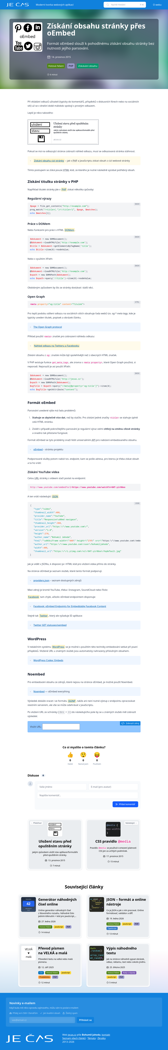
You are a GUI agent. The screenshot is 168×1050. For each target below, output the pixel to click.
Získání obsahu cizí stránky (49, 160)
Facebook (33, 597)
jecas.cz (72, 1034)
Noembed (39, 691)
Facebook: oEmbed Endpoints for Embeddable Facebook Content (70, 606)
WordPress (58, 646)
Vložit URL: (55, 726)
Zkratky (102, 1038)
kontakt (106, 1034)
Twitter (44, 615)
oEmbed (38, 449)
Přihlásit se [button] (85, 1020)
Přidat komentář (125, 804)
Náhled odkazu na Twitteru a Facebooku (56, 345)
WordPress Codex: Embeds (48, 660)
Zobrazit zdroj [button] (130, 723)
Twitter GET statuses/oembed (50, 625)
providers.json (41, 580)
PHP (64, 189)
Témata (91, 1038)
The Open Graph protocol (48, 327)
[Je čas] (29, 1038)
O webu (157, 4)
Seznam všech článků (74, 1038)
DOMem (69, 230)
